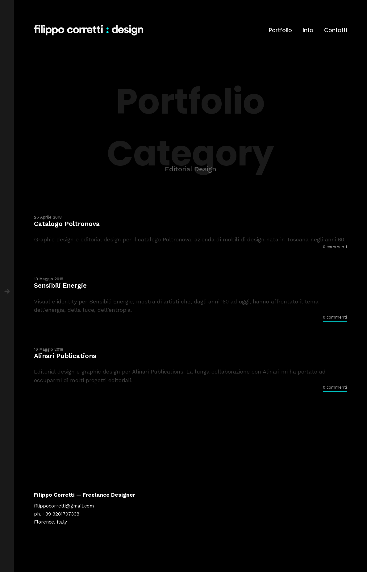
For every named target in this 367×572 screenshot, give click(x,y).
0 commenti (335, 246)
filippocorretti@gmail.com (64, 506)
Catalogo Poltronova (67, 224)
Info (308, 30)
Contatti (335, 30)
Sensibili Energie (60, 285)
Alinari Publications (65, 356)
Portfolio (280, 30)
